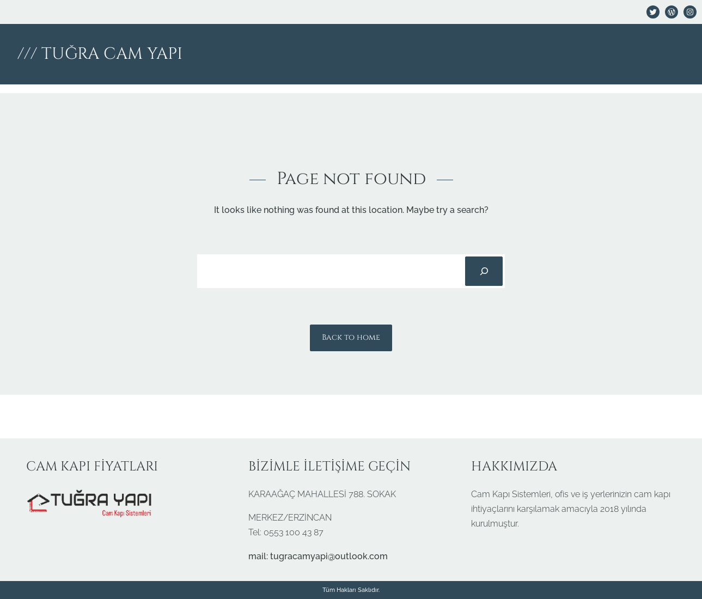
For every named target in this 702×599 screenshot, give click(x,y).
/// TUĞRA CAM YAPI (99, 54)
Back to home (351, 337)
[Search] (483, 271)
